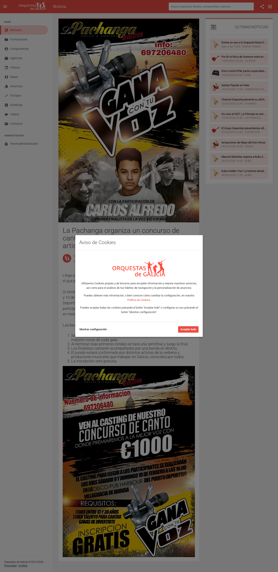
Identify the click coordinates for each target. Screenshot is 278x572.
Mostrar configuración (93, 329)
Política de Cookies (138, 300)
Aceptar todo (188, 329)
